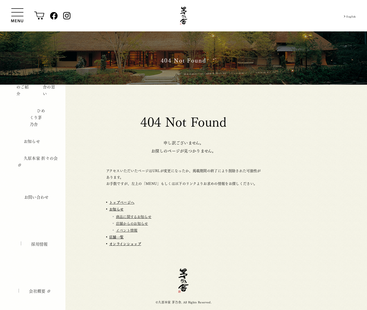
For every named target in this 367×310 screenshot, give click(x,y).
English (349, 16)
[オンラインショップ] (39, 16)
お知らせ (116, 209)
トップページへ (121, 202)
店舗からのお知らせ (132, 223)
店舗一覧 (116, 237)
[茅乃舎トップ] (183, 16)
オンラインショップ (125, 243)
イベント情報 (127, 230)
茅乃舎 (183, 280)
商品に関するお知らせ (133, 216)
